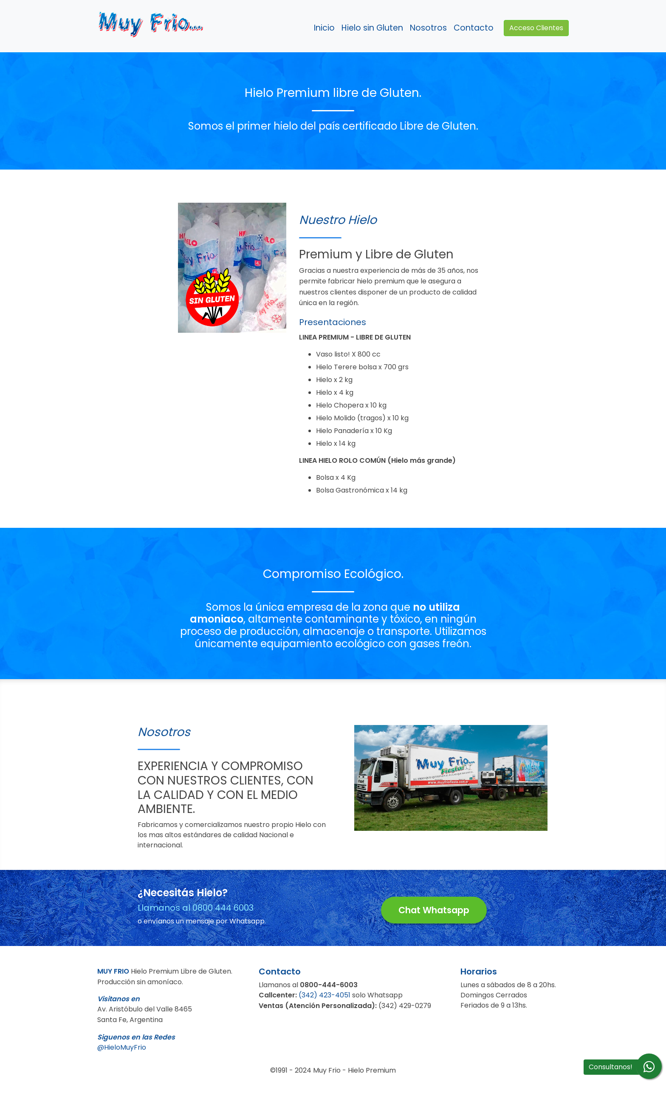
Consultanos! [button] (610, 1067)
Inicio (324, 28)
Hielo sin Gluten (372, 28)
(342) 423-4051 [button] (324, 995)
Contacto (474, 28)
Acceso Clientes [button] (536, 28)
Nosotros (428, 28)
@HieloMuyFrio (121, 1047)
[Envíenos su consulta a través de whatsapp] (649, 1066)
